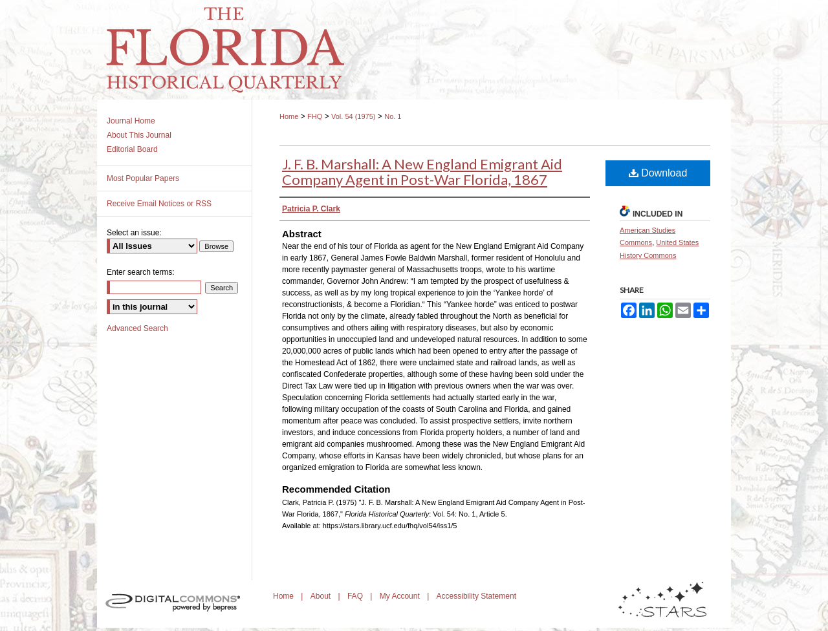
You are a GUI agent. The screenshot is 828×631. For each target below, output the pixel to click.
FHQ (314, 116)
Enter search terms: (141, 272)
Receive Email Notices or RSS (159, 203)
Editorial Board (132, 149)
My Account (401, 596)
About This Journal (139, 135)
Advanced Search (137, 328)
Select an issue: (134, 232)
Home (288, 116)
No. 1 (392, 116)
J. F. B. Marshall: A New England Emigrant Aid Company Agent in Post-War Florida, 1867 (422, 171)
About (321, 596)
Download (658, 172)
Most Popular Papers (143, 178)
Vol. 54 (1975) (353, 116)
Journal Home (131, 120)
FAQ (356, 596)
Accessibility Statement (476, 596)
